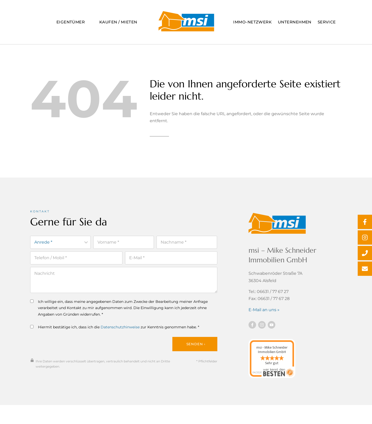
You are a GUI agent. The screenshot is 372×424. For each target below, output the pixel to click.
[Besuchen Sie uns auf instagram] (262, 325)
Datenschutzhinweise (120, 328)
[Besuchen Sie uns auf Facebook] (252, 325)
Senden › (195, 345)
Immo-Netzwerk (252, 21)
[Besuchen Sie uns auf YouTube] (271, 325)
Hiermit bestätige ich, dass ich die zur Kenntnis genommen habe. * (114, 328)
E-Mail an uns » (264, 310)
